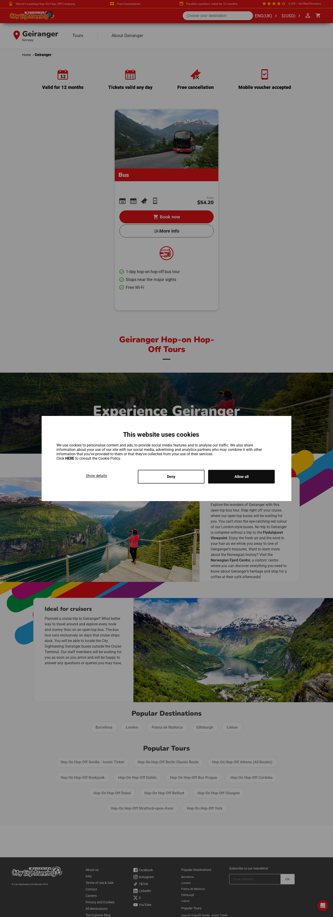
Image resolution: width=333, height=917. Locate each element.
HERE (70, 458)
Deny (171, 476)
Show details (96, 476)
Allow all (241, 476)
